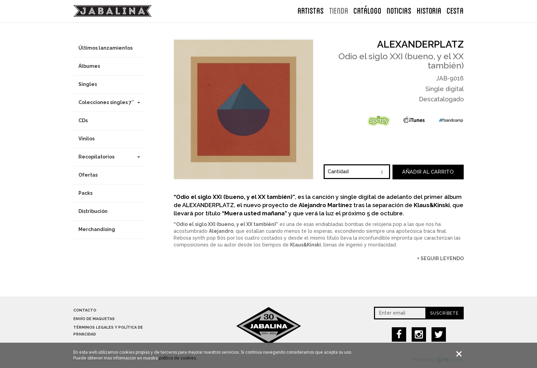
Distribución (93, 211)
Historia (429, 9)
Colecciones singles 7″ (109, 102)
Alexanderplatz (420, 44)
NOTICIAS (399, 9)
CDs (83, 120)
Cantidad (338, 171)
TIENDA (338, 9)
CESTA (455, 9)
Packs (85, 193)
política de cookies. (178, 358)
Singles (87, 84)
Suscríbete (444, 313)
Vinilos (86, 138)
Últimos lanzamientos (105, 48)
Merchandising (96, 229)
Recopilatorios (109, 157)
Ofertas (88, 175)
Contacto (84, 310)
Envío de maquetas (94, 319)
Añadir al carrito (428, 172)
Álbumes (89, 66)
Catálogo (367, 9)
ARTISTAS (311, 9)
